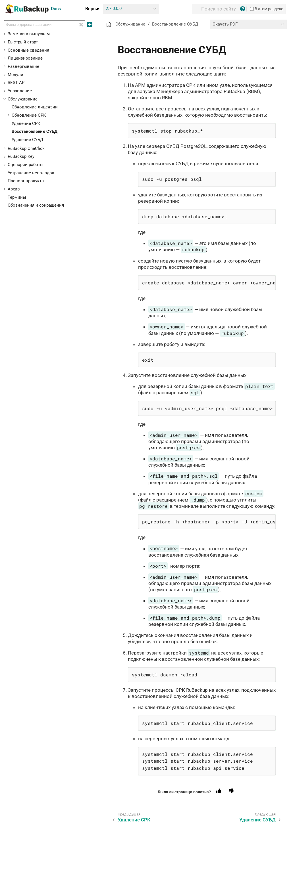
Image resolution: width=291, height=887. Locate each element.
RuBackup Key (21, 156)
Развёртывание (23, 66)
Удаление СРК (26, 123)
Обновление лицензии (35, 107)
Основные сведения (28, 50)
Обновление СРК (29, 115)
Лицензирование (25, 58)
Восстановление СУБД (35, 131)
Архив (14, 189)
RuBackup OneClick (26, 148)
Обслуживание (23, 99)
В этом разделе (266, 9)
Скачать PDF (225, 24)
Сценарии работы (25, 164)
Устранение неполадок (31, 172)
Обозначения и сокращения (36, 205)
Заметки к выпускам (29, 33)
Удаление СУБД (27, 139)
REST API (17, 82)
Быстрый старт (23, 42)
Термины (17, 197)
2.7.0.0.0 (114, 8)
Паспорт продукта (26, 180)
